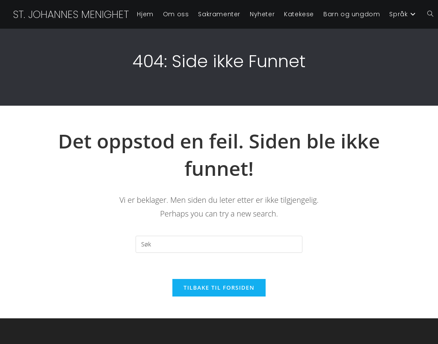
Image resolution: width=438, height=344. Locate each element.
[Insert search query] (219, 244)
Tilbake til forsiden (219, 287)
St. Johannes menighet (71, 14)
